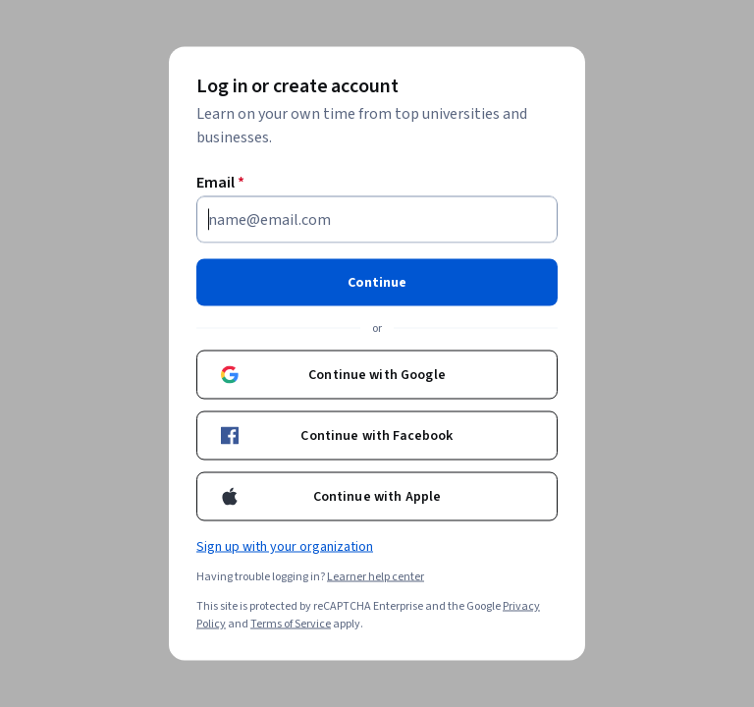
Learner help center (375, 577)
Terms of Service (290, 624)
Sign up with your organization (284, 547)
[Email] (377, 220)
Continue (377, 283)
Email (220, 182)
